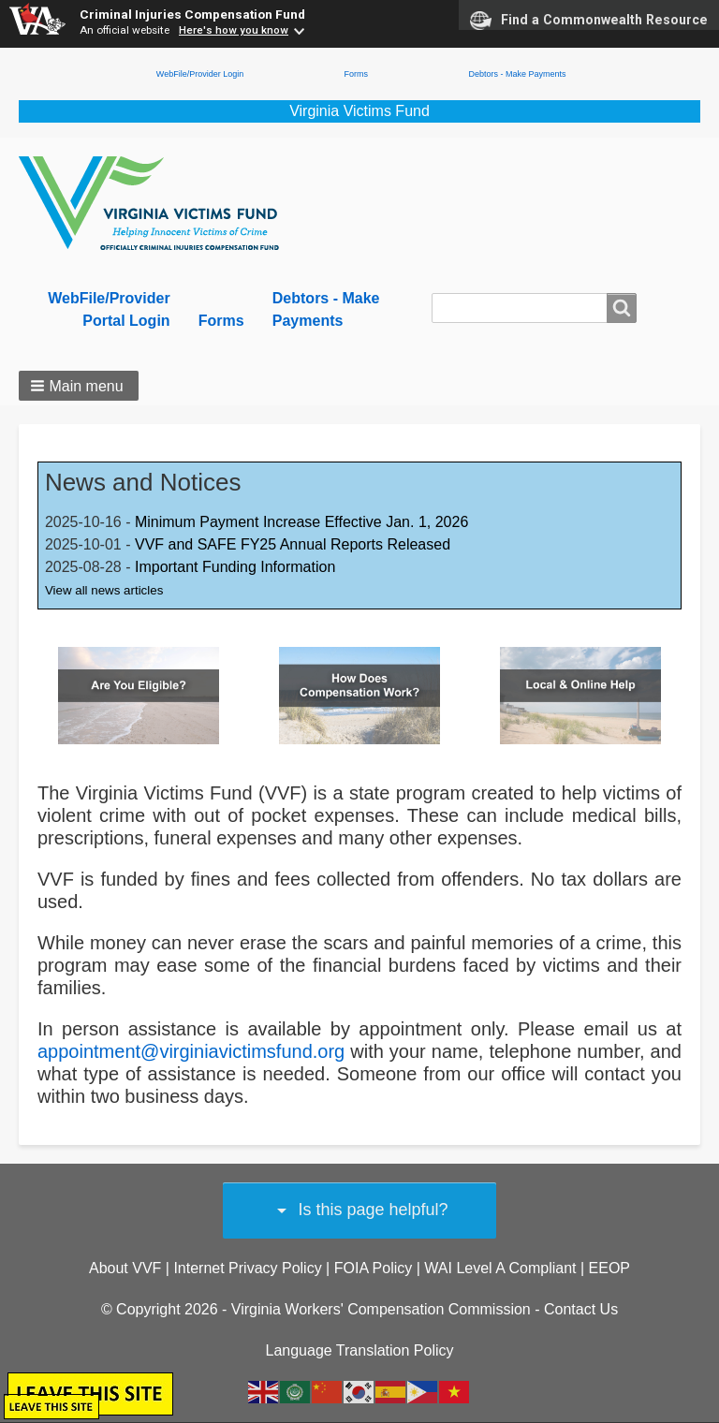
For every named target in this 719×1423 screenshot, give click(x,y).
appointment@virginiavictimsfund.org (191, 1051)
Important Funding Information (235, 567)
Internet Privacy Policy (247, 1268)
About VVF (125, 1268)
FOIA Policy (373, 1268)
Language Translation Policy (359, 1350)
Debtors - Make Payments (516, 74)
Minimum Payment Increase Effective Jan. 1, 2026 (301, 522)
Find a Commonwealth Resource (589, 20)
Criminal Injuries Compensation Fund (192, 14)
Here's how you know (233, 30)
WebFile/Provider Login (199, 74)
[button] (79, 386)
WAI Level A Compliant (500, 1268)
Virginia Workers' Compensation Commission (381, 1309)
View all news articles (104, 590)
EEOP (609, 1268)
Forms (357, 74)
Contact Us (581, 1309)
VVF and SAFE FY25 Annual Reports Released (292, 544)
